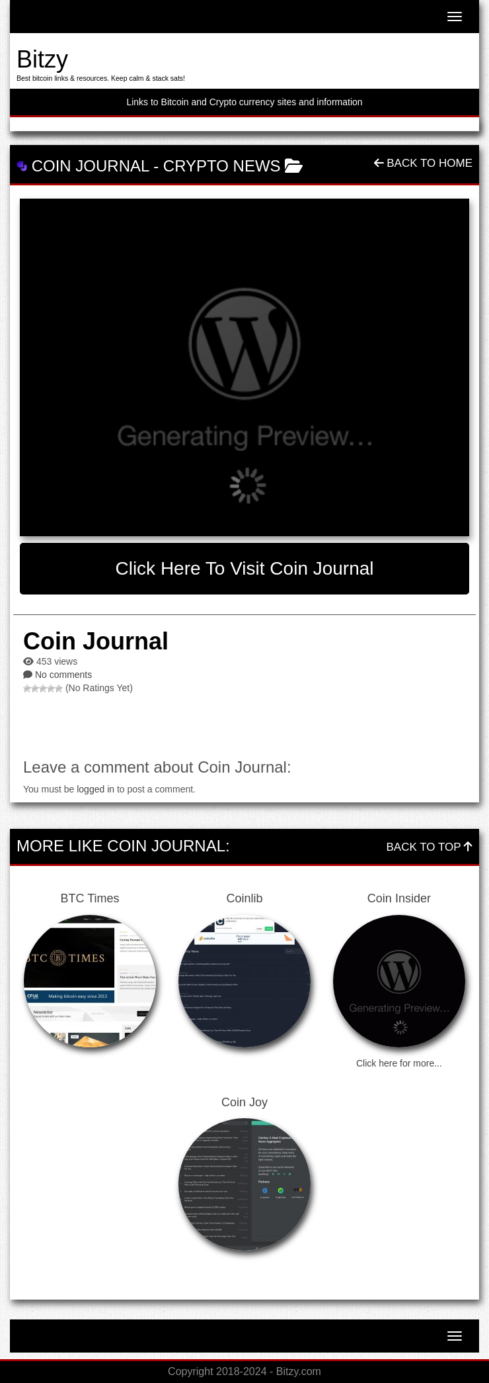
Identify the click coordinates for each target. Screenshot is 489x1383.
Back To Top (429, 847)
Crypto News (222, 166)
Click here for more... (399, 1063)
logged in (95, 789)
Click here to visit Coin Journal (244, 568)
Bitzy (42, 59)
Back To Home (423, 163)
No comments (63, 674)
